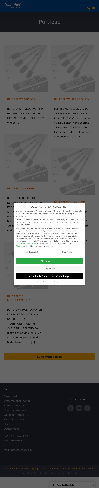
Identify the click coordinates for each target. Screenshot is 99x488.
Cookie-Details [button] (37, 282)
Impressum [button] (63, 282)
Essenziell (32, 252)
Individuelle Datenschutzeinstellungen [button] (49, 276)
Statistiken (65, 252)
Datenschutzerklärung (26, 243)
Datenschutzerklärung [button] (51, 282)
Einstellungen (22, 246)
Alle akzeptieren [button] (49, 261)
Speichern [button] (49, 268)
